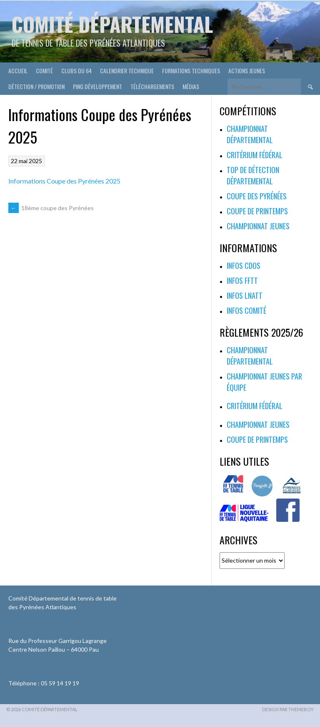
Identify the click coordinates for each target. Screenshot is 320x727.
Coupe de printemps (257, 211)
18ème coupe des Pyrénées (51, 207)
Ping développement (97, 86)
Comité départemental (112, 24)
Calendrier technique (127, 70)
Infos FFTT (242, 280)
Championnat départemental (250, 134)
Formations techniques (191, 70)
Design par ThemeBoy (288, 709)
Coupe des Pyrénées (257, 196)
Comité (44, 70)
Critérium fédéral (254, 154)
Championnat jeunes (258, 226)
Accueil (18, 70)
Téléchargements (152, 86)
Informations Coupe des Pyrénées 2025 (64, 181)
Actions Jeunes (246, 70)
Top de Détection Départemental (253, 175)
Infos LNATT (244, 295)
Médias (190, 86)
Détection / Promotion (36, 86)
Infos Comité (246, 310)
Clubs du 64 (76, 70)
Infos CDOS (243, 265)
